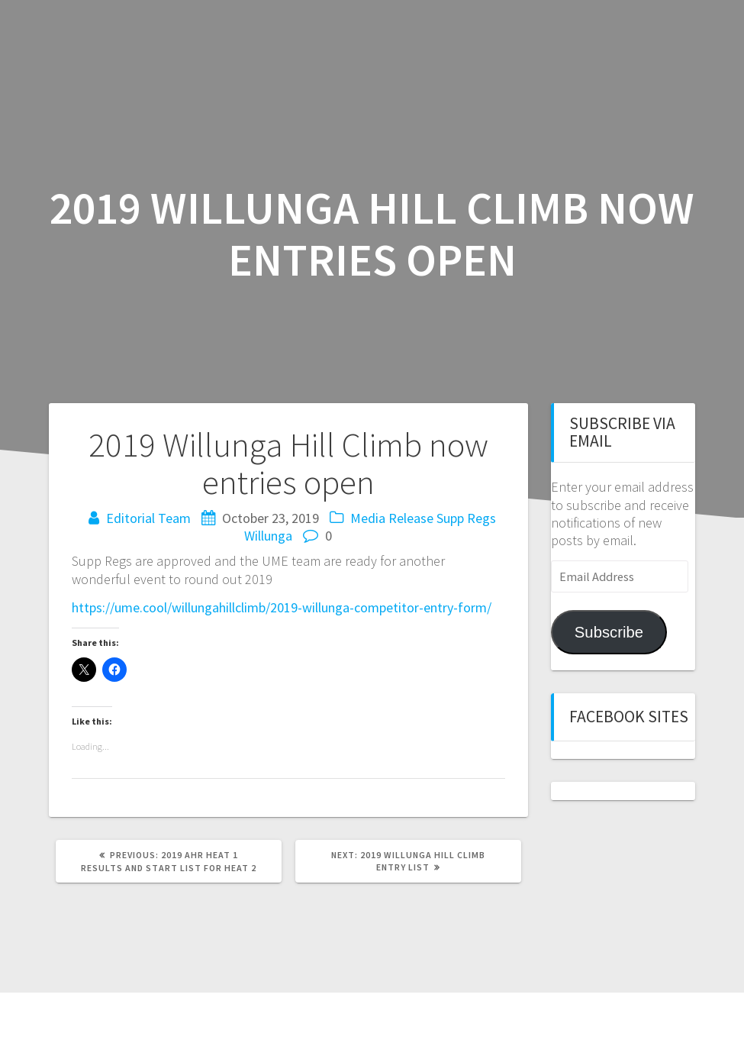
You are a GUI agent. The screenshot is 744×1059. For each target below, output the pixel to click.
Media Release (391, 518)
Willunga (268, 535)
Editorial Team (148, 518)
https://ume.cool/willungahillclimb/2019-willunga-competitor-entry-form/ (281, 607)
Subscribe (609, 632)
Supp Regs (466, 518)
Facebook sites (628, 716)
